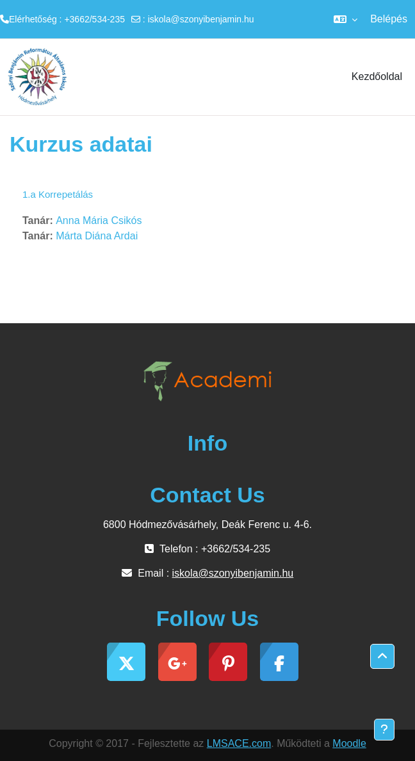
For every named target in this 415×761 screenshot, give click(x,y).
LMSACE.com (239, 743)
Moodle (349, 743)
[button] (345, 19)
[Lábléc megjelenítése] (384, 730)
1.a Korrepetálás (57, 194)
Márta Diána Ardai (97, 235)
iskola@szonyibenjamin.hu (201, 19)
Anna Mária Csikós (99, 220)
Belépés (388, 18)
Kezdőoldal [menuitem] (377, 76)
